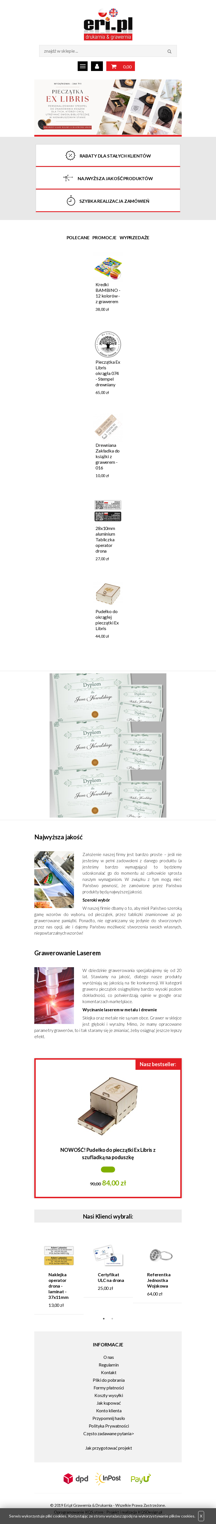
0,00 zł (121, 67)
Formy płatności (109, 1387)
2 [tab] (112, 1319)
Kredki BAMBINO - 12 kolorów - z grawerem (108, 293)
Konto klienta (109, 1410)
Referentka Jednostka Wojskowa (158, 1280)
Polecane (78, 237)
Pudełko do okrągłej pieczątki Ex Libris (107, 620)
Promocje (104, 237)
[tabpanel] (108, 449)
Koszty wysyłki (108, 1395)
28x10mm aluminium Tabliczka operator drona (105, 539)
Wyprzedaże (134, 237)
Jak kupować (108, 1403)
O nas (108, 1357)
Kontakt (109, 1372)
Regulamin (109, 1364)
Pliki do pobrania (108, 1380)
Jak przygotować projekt (108, 1447)
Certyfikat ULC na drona (111, 1277)
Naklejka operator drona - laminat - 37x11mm (58, 1286)
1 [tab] (104, 1319)
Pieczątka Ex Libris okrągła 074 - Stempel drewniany (108, 373)
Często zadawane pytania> (108, 1433)
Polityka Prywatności (109, 1425)
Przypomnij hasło (108, 1418)
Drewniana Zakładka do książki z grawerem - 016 (108, 456)
